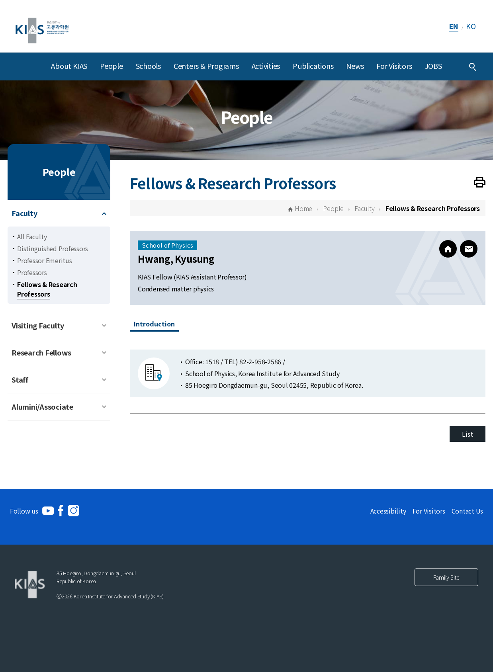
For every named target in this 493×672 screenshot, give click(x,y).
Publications (313, 66)
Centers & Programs (206, 66)
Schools (148, 66)
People (111, 66)
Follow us (24, 511)
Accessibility (388, 511)
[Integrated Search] (472, 66)
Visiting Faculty (38, 325)
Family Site (446, 577)
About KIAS (69, 66)
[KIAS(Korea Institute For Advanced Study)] (42, 26)
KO (471, 26)
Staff (20, 379)
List (467, 434)
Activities (266, 66)
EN (454, 26)
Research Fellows (41, 352)
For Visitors (394, 66)
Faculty (24, 213)
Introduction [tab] (154, 323)
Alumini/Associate (42, 406)
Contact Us (467, 511)
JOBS (433, 66)
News (355, 66)
